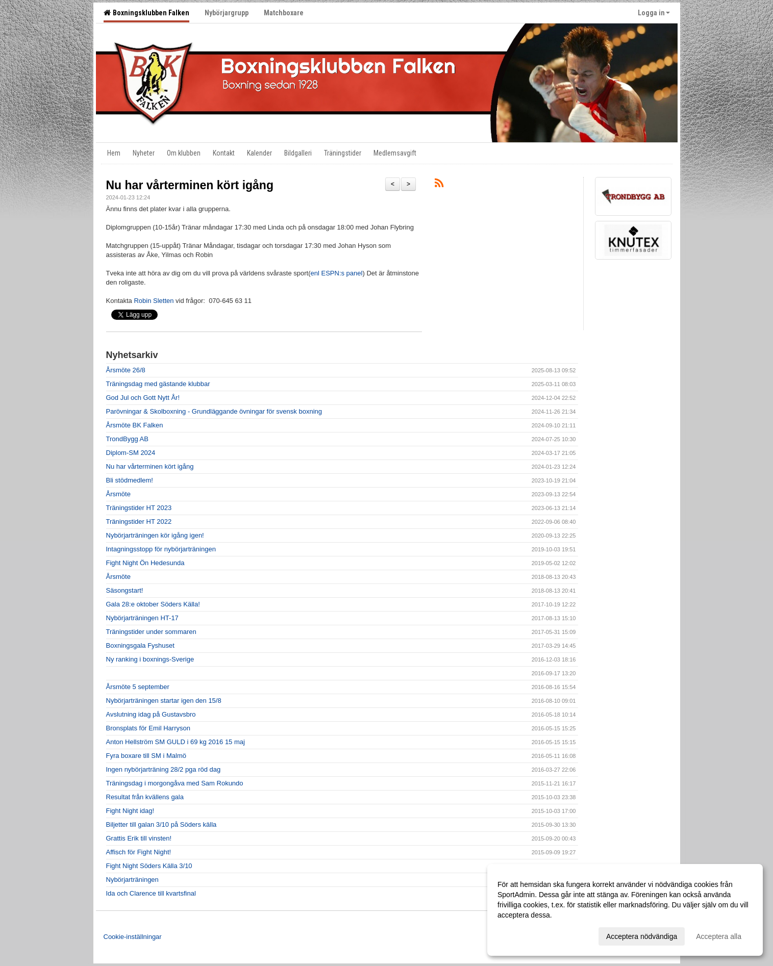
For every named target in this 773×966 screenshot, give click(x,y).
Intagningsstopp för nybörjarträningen (161, 549)
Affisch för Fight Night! (138, 852)
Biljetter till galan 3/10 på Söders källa (161, 824)
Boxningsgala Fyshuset (140, 645)
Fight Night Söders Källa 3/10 (149, 866)
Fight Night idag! (130, 811)
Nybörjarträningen (132, 879)
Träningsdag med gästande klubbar (158, 384)
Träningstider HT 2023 (139, 508)
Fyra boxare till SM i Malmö (146, 755)
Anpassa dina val (524, 935)
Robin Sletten (153, 300)
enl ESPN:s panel (337, 273)
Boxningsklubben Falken (146, 13)
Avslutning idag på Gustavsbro (151, 714)
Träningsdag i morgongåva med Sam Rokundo (174, 783)
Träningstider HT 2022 (139, 521)
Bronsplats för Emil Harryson (148, 728)
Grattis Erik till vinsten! (139, 838)
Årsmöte (118, 494)
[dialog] (625, 910)
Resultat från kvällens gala (145, 797)
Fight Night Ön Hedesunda (145, 563)
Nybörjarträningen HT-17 (142, 618)
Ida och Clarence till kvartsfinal (151, 893)
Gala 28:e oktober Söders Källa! (153, 604)
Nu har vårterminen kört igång (189, 185)
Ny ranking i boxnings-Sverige (150, 659)
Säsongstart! (124, 590)
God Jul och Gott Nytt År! (143, 397)
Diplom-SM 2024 (131, 452)
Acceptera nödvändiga (641, 936)
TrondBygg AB (127, 439)
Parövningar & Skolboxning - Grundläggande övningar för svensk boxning (214, 411)
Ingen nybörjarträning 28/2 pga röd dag (163, 769)
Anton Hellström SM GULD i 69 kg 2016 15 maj (175, 742)
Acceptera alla (718, 936)
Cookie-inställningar (133, 936)
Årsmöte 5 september (137, 687)
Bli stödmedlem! (129, 480)
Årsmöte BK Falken (134, 425)
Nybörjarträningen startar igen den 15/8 (163, 700)
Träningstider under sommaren (151, 631)
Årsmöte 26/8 (125, 370)
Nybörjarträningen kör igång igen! (155, 535)
